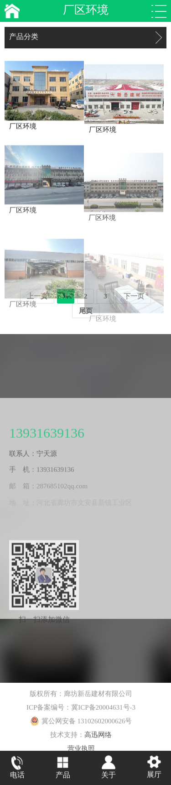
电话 (17, 776)
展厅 (154, 775)
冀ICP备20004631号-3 (103, 710)
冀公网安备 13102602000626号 (81, 724)
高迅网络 (98, 738)
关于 (108, 776)
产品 (63, 776)
